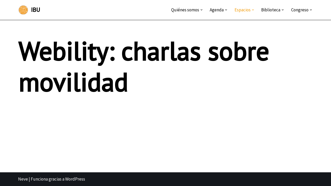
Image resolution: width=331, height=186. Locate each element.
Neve (23, 179)
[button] (201, 10)
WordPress (75, 179)
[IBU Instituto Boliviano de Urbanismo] (29, 10)
